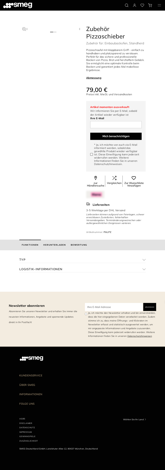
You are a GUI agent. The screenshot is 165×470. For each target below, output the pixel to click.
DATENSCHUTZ (27, 427)
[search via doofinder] (127, 5)
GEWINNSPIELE (27, 436)
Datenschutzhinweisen (108, 164)
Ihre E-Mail (97, 118)
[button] (24, 28)
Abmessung (93, 77)
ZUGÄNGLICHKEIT (28, 441)
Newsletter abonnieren (27, 306)
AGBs (22, 418)
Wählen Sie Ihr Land (133, 419)
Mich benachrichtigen (116, 136)
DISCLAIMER (25, 423)
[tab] (30, 245)
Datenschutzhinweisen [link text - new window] (139, 336)
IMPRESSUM (25, 432)
